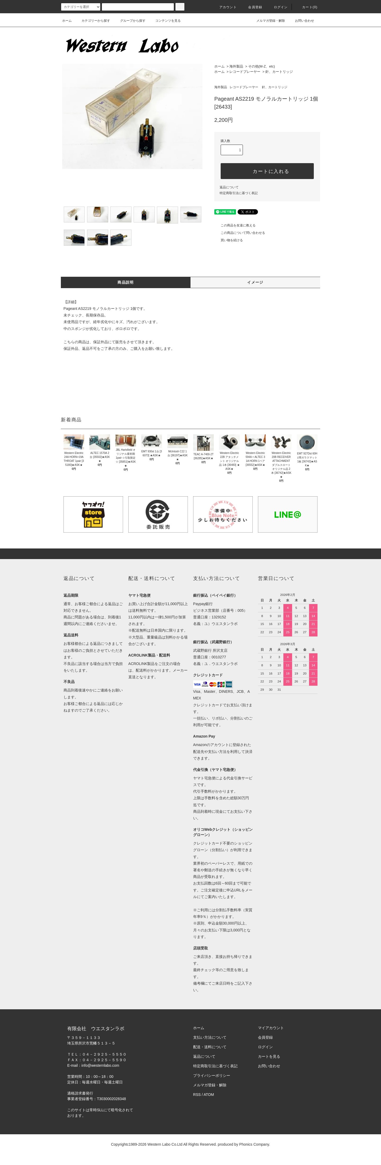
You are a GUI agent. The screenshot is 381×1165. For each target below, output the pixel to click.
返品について (229, 187)
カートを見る (269, 1056)
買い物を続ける (228, 240)
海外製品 (236, 66)
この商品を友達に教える (235, 225)
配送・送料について (209, 1047)
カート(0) (307, 7)
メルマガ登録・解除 (267, 21)
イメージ (255, 282)
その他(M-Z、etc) (261, 66)
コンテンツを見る (165, 21)
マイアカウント (271, 1028)
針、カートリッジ (279, 72)
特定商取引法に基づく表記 (239, 193)
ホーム (67, 21)
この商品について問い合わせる (239, 233)
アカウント (225, 7)
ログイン (277, 7)
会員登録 (252, 7)
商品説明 (125, 282)
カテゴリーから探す (92, 21)
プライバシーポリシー (211, 1075)
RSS (197, 1094)
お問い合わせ (301, 21)
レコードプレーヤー (244, 72)
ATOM (209, 1094)
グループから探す (130, 21)
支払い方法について (209, 1037)
